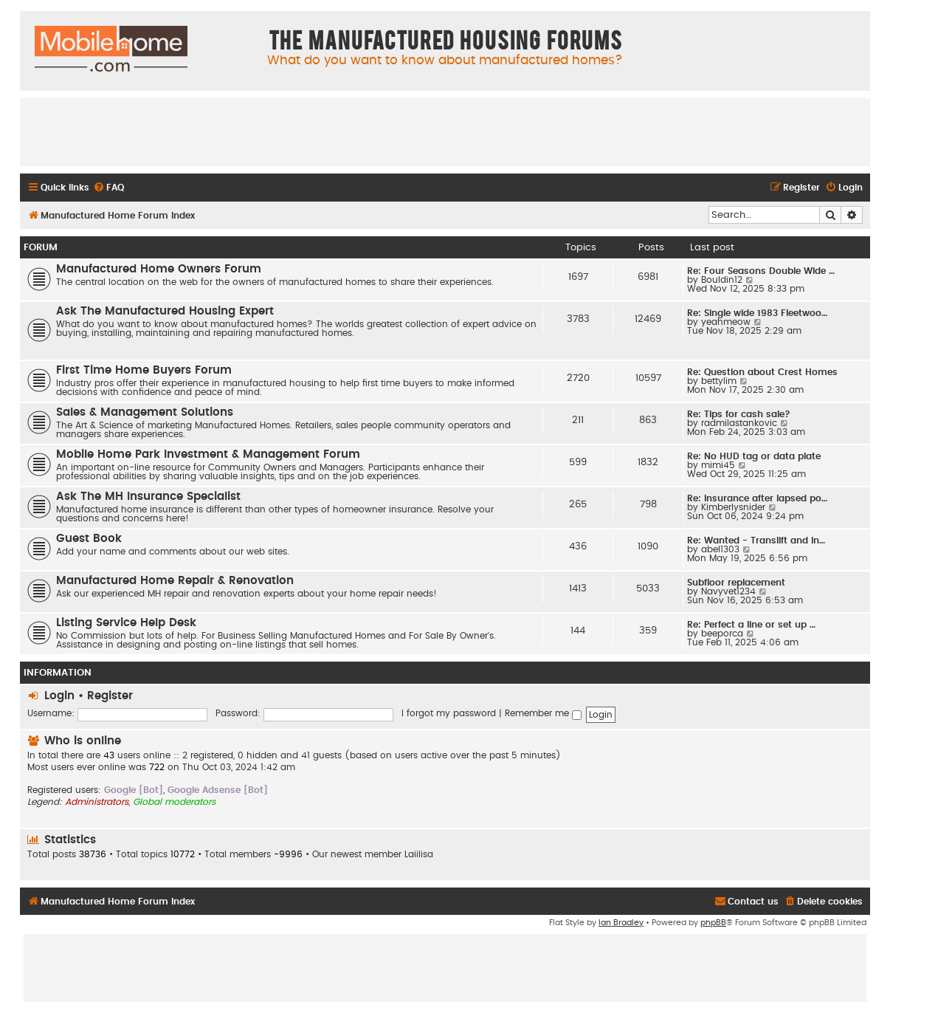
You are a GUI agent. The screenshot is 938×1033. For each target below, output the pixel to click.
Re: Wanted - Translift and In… (756, 540)
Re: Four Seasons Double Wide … (761, 271)
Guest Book (89, 538)
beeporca (722, 633)
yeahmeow (726, 322)
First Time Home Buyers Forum (144, 370)
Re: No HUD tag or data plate (754, 456)
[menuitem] (108, 188)
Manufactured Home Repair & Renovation (175, 580)
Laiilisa (418, 854)
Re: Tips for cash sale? (738, 414)
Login (59, 695)
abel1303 (720, 549)
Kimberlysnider (733, 507)
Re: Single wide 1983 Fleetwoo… (757, 313)
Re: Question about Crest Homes (762, 372)
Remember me (543, 713)
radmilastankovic (739, 423)
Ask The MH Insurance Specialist (148, 496)
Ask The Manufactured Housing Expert (165, 311)
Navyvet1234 (728, 591)
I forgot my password (448, 713)
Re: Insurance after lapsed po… (757, 498)
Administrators (96, 801)
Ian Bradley (621, 923)
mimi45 (718, 465)
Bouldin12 (721, 279)
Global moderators (174, 801)
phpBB (713, 923)
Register (110, 695)
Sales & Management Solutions (144, 412)
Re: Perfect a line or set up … (751, 624)
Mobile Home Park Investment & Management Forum (208, 454)
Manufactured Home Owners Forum (158, 269)
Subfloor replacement (736, 582)
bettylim (719, 381)
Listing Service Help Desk (126, 622)
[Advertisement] (445, 131)
